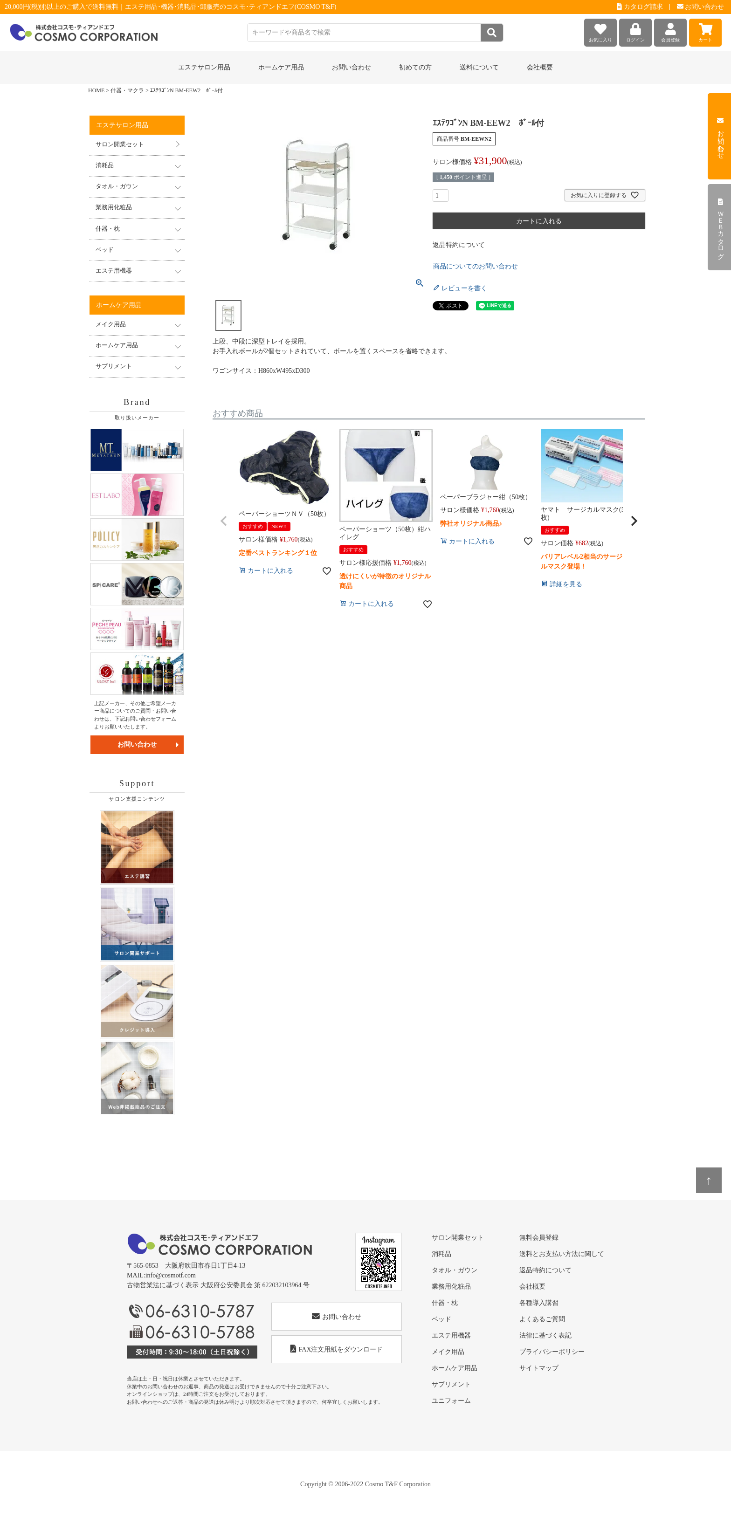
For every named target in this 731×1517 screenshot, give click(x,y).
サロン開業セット (120, 144)
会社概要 (540, 67)
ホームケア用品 (454, 1368)
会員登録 (670, 30)
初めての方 (415, 67)
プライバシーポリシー (552, 1351)
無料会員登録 (539, 1237)
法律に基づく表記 (545, 1335)
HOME (96, 90)
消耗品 (441, 1253)
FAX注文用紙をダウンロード (336, 1349)
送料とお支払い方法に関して (561, 1253)
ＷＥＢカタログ (720, 227)
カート (705, 30)
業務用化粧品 (451, 1286)
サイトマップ (539, 1368)
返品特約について (459, 244)
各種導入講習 (539, 1302)
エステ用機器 (451, 1335)
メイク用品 (448, 1351)
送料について (479, 67)
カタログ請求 (640, 6)
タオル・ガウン (454, 1270)
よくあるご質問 (542, 1319)
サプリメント (451, 1384)
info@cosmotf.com (170, 1275)
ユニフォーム (451, 1400)
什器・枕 (445, 1302)
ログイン (635, 30)
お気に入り (600, 30)
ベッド (441, 1319)
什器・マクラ (127, 90)
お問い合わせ (700, 6)
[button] (224, 521)
